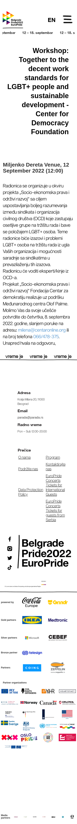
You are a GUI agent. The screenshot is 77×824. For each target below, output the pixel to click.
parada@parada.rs (30, 417)
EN (51, 20)
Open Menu (68, 20)
